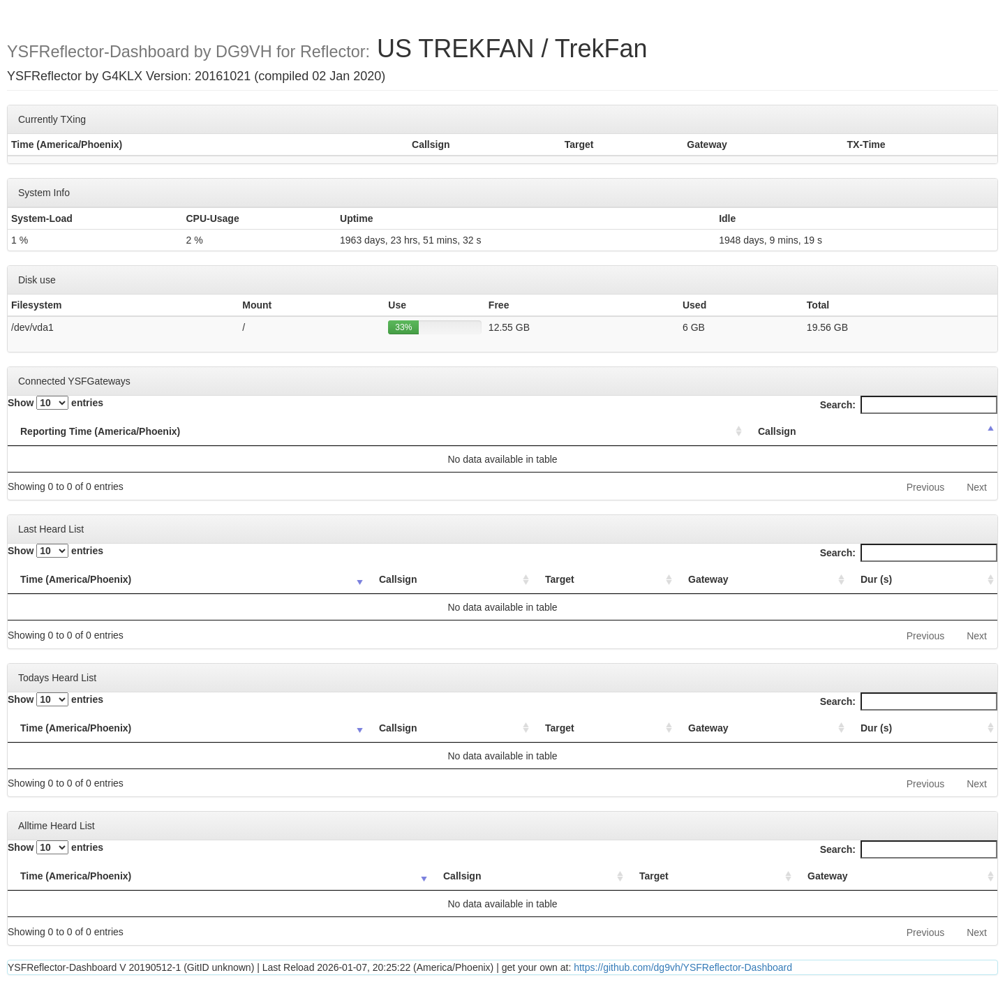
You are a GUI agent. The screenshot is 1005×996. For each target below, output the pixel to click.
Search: (908, 405)
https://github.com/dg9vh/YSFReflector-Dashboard (683, 967)
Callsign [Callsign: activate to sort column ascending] (398, 579)
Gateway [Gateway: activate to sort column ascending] (708, 579)
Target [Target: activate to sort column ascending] (559, 579)
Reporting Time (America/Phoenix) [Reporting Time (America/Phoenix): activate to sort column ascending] (100, 431)
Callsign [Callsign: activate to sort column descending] (777, 431)
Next (977, 487)
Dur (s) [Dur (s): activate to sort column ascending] (876, 579)
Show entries (55, 403)
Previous (925, 487)
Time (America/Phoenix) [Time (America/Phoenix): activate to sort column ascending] (75, 579)
